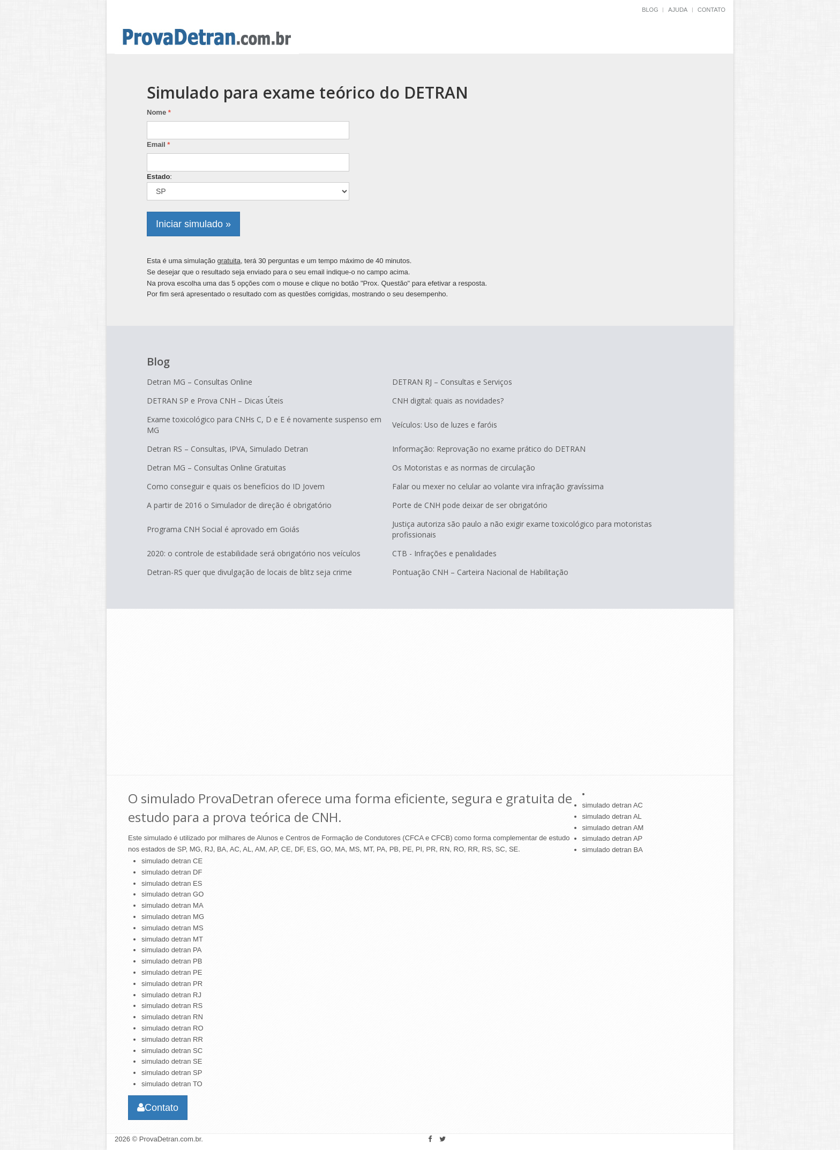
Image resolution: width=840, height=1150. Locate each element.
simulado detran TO (171, 1084)
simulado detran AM (613, 828)
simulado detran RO (172, 1028)
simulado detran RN (172, 1017)
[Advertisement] (612, 155)
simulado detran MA (172, 905)
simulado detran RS (171, 1006)
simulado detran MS (172, 928)
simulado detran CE (171, 861)
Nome (159, 112)
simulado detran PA (171, 950)
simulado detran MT (172, 939)
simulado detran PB (171, 961)
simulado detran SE (171, 1061)
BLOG (650, 9)
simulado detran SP (171, 1073)
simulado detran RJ (171, 995)
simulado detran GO (172, 894)
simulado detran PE (171, 972)
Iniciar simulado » (193, 224)
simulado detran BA (612, 850)
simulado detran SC (171, 1051)
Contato (711, 9)
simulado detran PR (171, 984)
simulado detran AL (612, 816)
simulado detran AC (612, 805)
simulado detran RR (172, 1039)
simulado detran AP (612, 838)
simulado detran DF (171, 872)
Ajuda (677, 9)
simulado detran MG (172, 917)
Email (158, 144)
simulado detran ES (171, 883)
